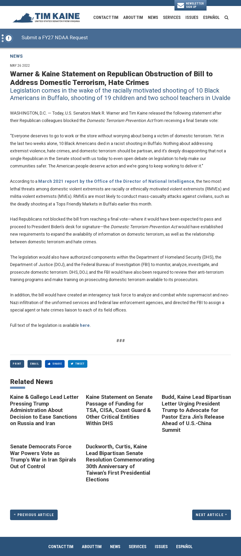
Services (172, 17)
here (85, 325)
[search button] (226, 17)
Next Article (210, 515)
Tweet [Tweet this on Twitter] (78, 363)
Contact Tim (105, 17)
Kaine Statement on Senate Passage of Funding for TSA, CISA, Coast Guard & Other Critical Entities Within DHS (119, 410)
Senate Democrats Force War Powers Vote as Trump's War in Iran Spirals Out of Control (43, 456)
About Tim (133, 17)
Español (211, 17)
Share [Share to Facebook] (55, 363)
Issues (191, 17)
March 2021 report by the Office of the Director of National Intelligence (116, 181)
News (153, 17)
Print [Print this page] (17, 363)
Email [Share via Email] (34, 363)
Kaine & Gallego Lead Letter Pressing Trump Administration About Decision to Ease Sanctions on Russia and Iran (44, 410)
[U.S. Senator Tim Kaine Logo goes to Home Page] (46, 17)
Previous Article (35, 515)
